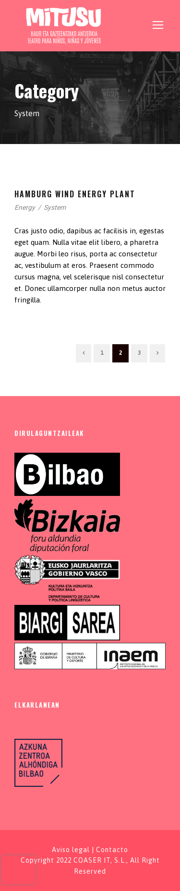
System (55, 208)
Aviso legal (71, 850)
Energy (24, 208)
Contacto (112, 850)
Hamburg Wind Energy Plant (74, 194)
